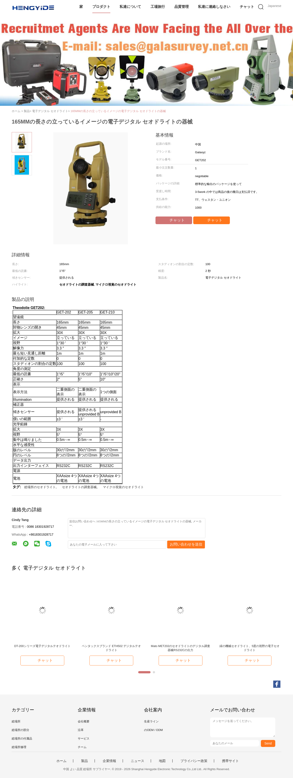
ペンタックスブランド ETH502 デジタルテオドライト (111, 648)
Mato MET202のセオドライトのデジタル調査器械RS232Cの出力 (180, 648)
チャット (247, 7)
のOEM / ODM (153, 730)
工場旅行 (158, 7)
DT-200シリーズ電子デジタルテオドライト (42, 646)
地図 (162, 760)
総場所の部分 (20, 730)
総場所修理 (19, 747)
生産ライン (151, 721)
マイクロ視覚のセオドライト (123, 487)
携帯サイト (230, 760)
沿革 (81, 730)
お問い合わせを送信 (186, 544)
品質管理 (181, 7)
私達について (130, 7)
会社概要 (83, 721)
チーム (82, 747)
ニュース (137, 760)
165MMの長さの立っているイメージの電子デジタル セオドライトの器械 (118, 111)
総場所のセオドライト (40, 487)
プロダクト (101, 7)
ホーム (61, 760)
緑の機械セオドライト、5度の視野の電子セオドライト (250, 648)
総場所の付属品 (22, 738)
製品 (84, 760)
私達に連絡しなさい (214, 7)
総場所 (16, 721)
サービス (83, 738)
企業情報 (109, 760)
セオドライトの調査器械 (79, 487)
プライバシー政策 (193, 760)
